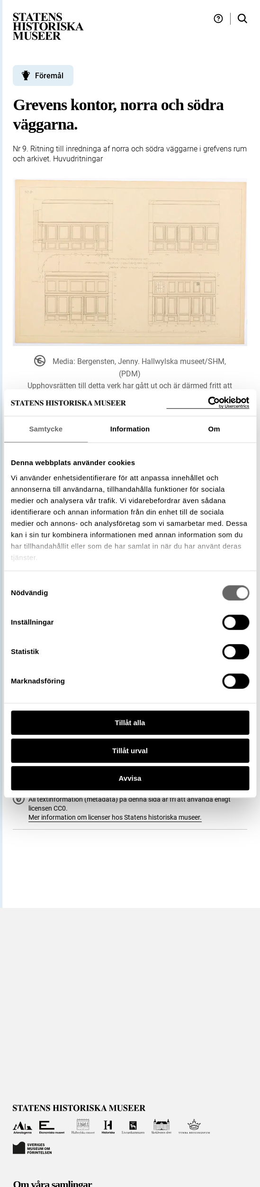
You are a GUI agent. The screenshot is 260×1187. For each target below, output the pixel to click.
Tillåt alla (130, 723)
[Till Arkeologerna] (22, 1126)
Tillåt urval (130, 751)
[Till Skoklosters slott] (162, 1126)
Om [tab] (214, 429)
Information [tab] (130, 429)
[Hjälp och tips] (218, 19)
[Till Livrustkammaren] (133, 1126)
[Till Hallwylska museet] (83, 1126)
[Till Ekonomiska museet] (51, 1126)
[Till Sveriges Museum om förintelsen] (32, 1147)
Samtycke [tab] (46, 429)
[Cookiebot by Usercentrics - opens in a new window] (207, 402)
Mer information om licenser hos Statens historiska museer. (115, 817)
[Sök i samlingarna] (242, 19)
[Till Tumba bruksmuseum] (194, 1126)
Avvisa (130, 778)
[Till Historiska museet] (108, 1126)
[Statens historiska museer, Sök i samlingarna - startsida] (48, 26)
